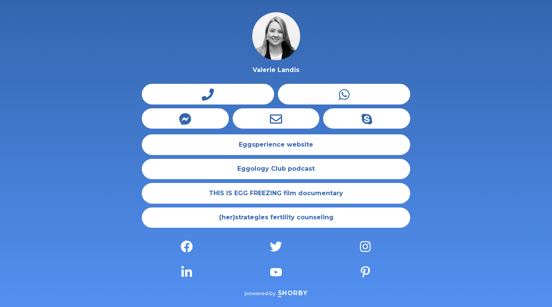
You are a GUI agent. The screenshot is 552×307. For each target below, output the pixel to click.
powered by (276, 293)
